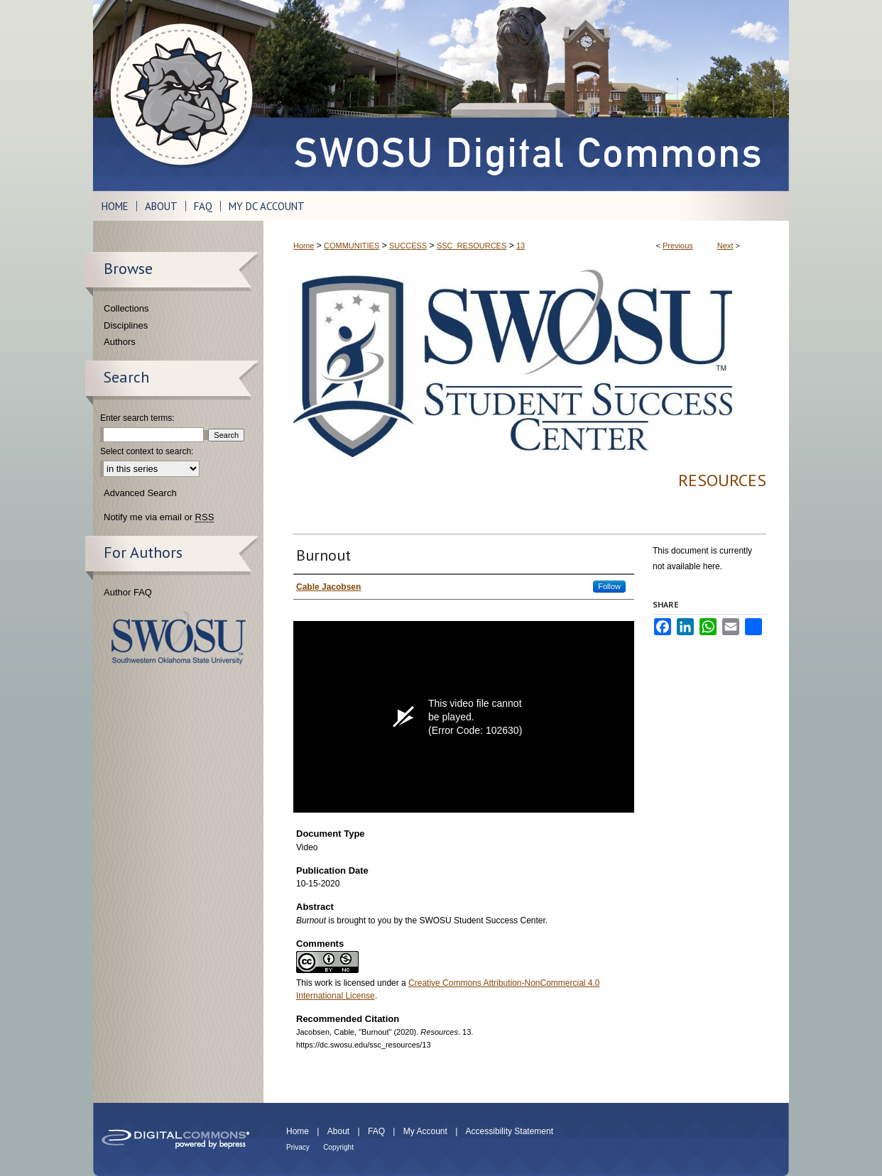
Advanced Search (140, 493)
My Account (425, 1131)
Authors (120, 341)
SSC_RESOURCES (471, 245)
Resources (722, 480)
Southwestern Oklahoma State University (178, 637)
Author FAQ (128, 592)
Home (303, 245)
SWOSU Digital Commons (526, 95)
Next (725, 245)
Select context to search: (146, 451)
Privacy (298, 1147)
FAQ (376, 1131)
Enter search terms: (137, 418)
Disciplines (126, 325)
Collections (126, 308)
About (338, 1131)
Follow (609, 586)
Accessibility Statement (509, 1131)
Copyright (338, 1147)
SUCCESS (408, 245)
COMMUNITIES (351, 245)
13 (520, 245)
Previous (678, 245)
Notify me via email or (159, 517)
